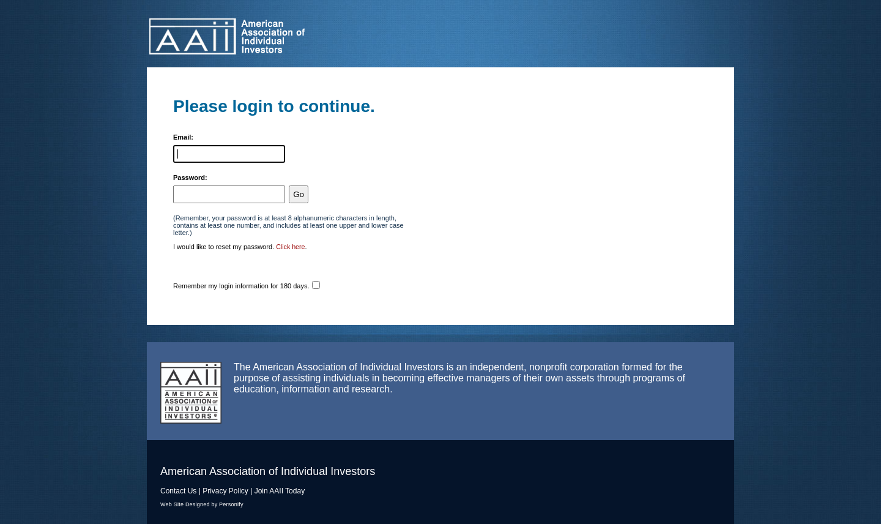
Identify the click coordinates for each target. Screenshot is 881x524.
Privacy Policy (225, 491)
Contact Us (178, 491)
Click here (290, 246)
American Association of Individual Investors (278, 36)
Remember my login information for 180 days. (241, 286)
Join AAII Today (280, 491)
